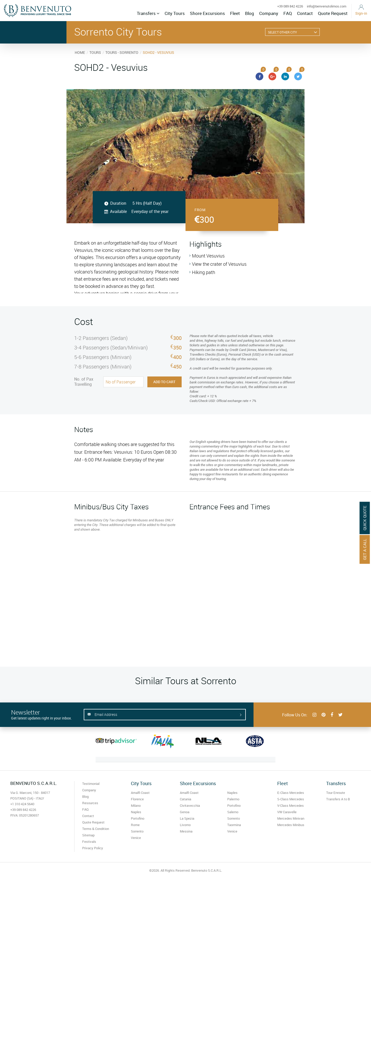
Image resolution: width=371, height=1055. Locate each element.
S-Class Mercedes (290, 799)
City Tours (175, 13)
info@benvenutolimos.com (326, 6)
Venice (136, 837)
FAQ (287, 13)
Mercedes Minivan (290, 818)
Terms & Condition (95, 828)
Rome (135, 824)
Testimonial (90, 783)
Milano (136, 805)
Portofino (137, 818)
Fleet (235, 13)
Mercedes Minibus (290, 824)
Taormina (234, 824)
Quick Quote (364, 517)
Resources (90, 803)
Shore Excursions (207, 13)
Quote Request (333, 13)
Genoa (184, 812)
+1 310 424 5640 (22, 804)
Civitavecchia (190, 805)
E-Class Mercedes (290, 792)
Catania (185, 799)
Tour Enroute (335, 792)
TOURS (95, 52)
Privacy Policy (92, 848)
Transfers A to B (338, 799)
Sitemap (88, 835)
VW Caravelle (287, 812)
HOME (80, 52)
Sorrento (137, 831)
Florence (137, 799)
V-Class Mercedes (290, 805)
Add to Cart (164, 381)
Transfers (148, 13)
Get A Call (364, 549)
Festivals (89, 841)
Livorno (185, 824)
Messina (186, 831)
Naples (136, 812)
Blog (249, 13)
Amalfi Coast (140, 792)
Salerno (232, 812)
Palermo (233, 799)
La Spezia (187, 818)
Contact (305, 13)
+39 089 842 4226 (290, 6)
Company (268, 13)
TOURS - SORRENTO (121, 52)
